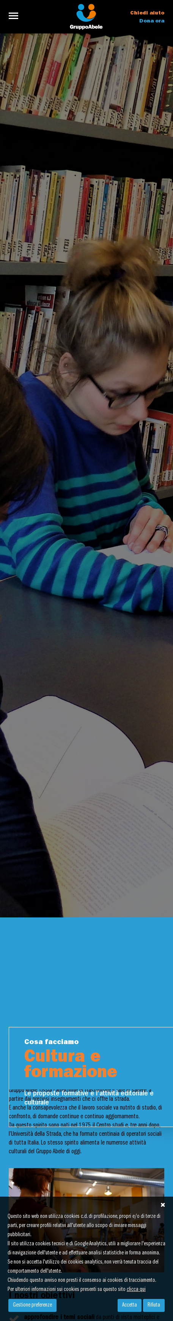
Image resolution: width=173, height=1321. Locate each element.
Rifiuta (154, 1305)
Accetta (129, 1305)
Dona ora (151, 21)
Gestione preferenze (32, 1305)
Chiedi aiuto (147, 13)
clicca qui (136, 1290)
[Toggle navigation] (16, 16)
